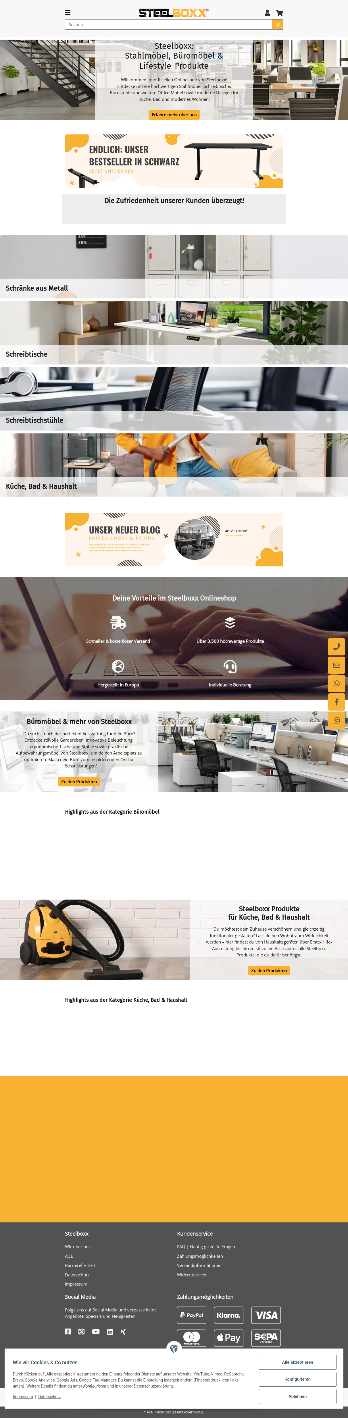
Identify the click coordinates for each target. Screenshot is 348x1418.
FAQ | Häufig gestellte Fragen (206, 1246)
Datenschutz (77, 1275)
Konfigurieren (296, 1379)
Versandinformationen (199, 1265)
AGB (69, 1256)
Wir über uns (78, 1246)
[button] (267, 13)
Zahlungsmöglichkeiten (200, 1256)
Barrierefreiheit (80, 1265)
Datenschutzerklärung (154, 1386)
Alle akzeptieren (296, 1362)
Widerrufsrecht (192, 1275)
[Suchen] (168, 24)
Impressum (76, 1284)
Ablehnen (296, 1396)
